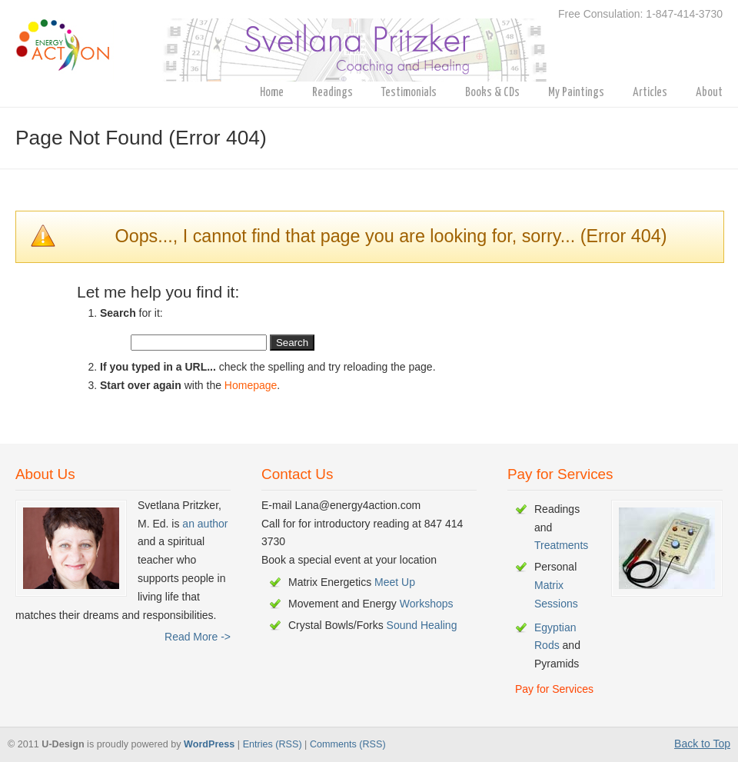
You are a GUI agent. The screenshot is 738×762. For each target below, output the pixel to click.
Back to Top (702, 743)
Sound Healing (422, 625)
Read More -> (198, 637)
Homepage (251, 385)
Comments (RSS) (348, 744)
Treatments (561, 545)
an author (205, 523)
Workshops (427, 603)
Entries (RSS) (272, 744)
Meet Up (394, 582)
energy (287, 43)
